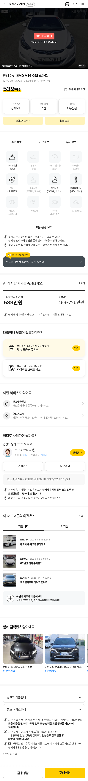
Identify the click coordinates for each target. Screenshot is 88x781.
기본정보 (44, 142)
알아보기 (44, 348)
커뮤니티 (23, 526)
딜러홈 (76, 452)
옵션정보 (16, 142)
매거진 (64, 526)
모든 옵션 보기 (44, 227)
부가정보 (71, 142)
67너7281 (22, 4)
